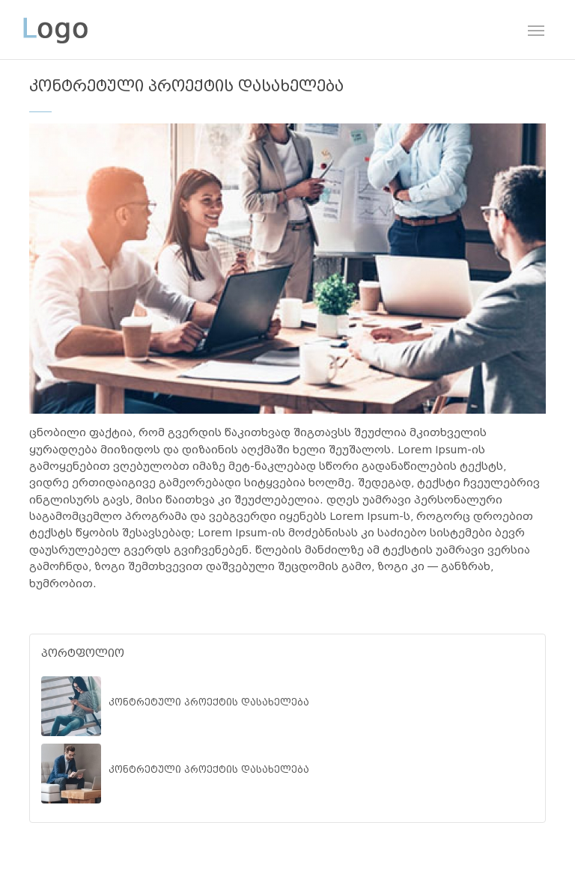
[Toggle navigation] (536, 29)
